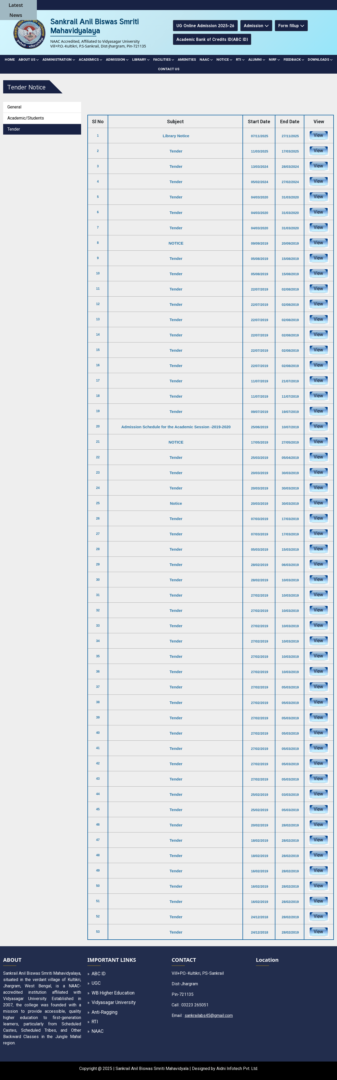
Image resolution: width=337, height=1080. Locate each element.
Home (10, 59)
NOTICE (224, 59)
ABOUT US (28, 59)
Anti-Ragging (104, 1012)
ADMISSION (117, 59)
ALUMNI (256, 59)
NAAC (206, 59)
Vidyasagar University (114, 1002)
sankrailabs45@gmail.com (209, 1015)
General (14, 107)
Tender (13, 129)
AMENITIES (187, 59)
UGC (96, 983)
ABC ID (99, 973)
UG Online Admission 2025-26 (205, 25)
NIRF (274, 59)
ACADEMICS (90, 59)
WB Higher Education (113, 993)
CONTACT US (168, 69)
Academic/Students (25, 118)
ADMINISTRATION (58, 59)
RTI (240, 59)
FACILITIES (163, 59)
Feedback (294, 59)
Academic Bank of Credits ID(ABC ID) (212, 39)
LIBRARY (141, 59)
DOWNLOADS (320, 59)
